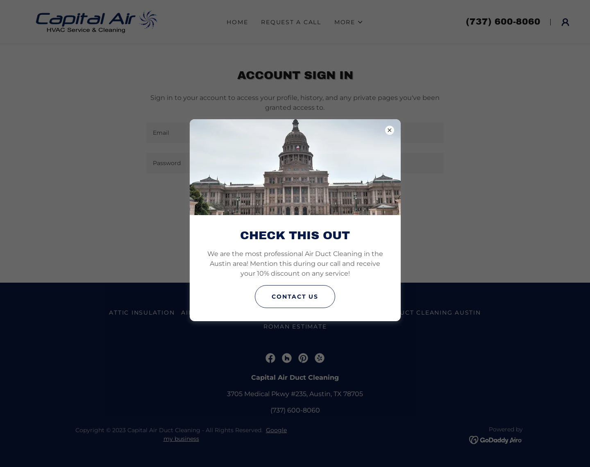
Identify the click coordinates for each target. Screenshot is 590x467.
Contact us (295, 296)
